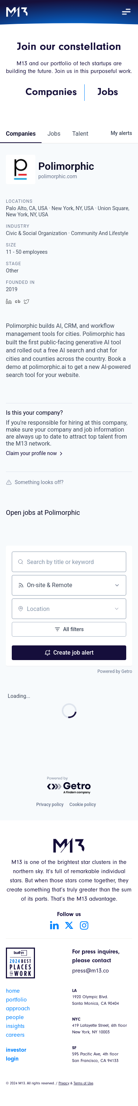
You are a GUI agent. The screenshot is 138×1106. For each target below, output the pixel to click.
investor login (16, 1054)
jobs (53, 133)
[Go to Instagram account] (83, 925)
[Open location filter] (117, 609)
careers (15, 1036)
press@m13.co (90, 971)
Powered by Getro (115, 671)
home (13, 992)
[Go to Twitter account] (69, 925)
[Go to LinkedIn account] (54, 925)
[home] (17, 12)
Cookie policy (83, 804)
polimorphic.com (57, 176)
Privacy (64, 1083)
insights (15, 1027)
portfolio (16, 1000)
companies (21, 133)
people (15, 1018)
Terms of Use (83, 1083)
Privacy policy (49, 804)
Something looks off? (34, 482)
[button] (126, 12)
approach (18, 1009)
